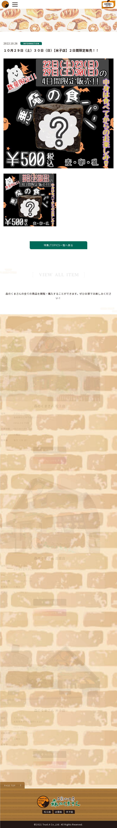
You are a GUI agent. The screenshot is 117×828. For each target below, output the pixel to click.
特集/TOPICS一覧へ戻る (58, 245)
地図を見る (50, 450)
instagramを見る (49, 460)
